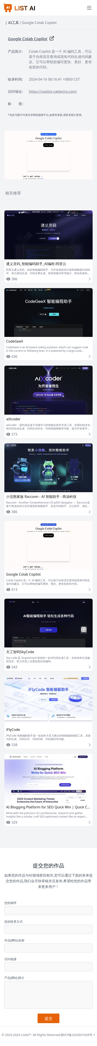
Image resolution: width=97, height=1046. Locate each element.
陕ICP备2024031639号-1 (78, 1035)
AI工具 (13, 22)
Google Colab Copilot (27, 38)
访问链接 (10, 959)
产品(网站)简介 (14, 978)
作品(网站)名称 (14, 940)
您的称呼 (10, 903)
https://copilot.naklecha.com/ (53, 91)
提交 (48, 1018)
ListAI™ (26, 1035)
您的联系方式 (13, 921)
